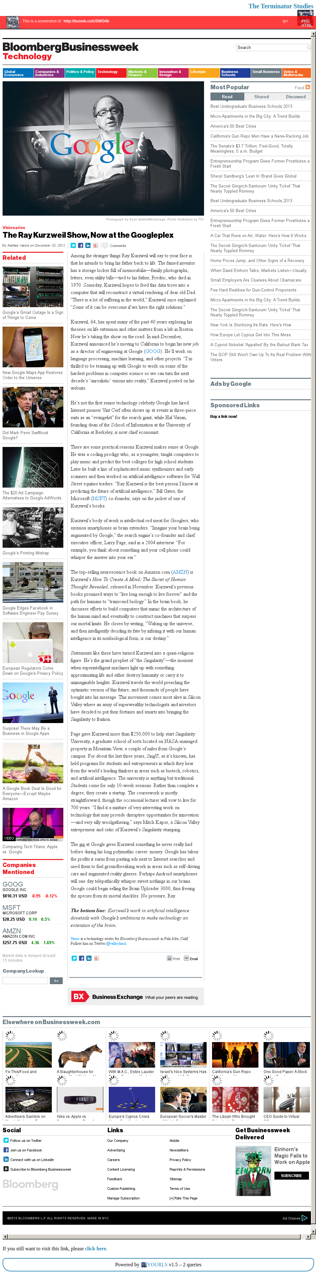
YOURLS (157, 1264)
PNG (306, 21)
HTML (307, 25)
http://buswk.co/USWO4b (86, 21)
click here (95, 1248)
